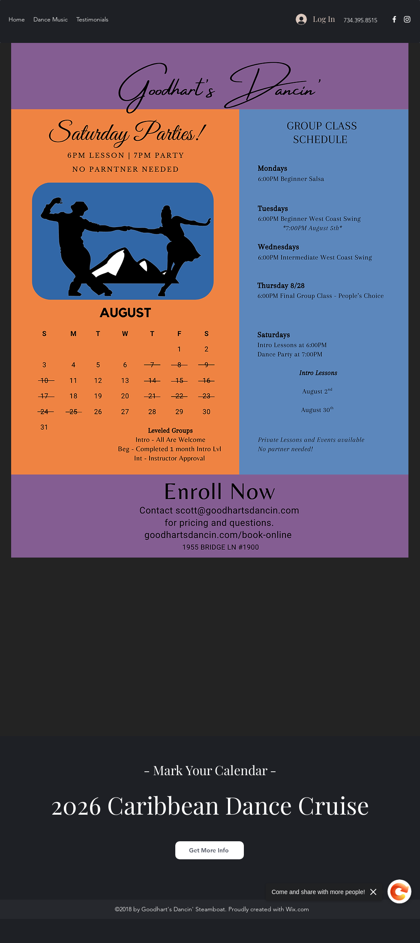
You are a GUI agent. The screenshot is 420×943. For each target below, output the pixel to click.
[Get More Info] (209, 850)
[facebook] (394, 19)
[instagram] (407, 19)
